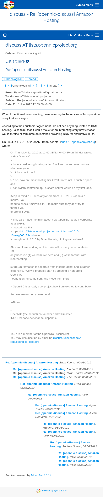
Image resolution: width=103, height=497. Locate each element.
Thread (31, 79)
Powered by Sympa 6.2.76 (54, 491)
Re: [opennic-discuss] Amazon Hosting (31, 362)
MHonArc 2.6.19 (41, 475)
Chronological (13, 79)
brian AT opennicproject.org (78, 142)
